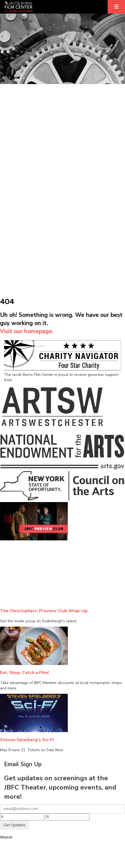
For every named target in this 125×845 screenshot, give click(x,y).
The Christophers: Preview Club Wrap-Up (44, 611)
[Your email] (62, 808)
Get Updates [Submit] (14, 825)
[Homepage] (18, 7)
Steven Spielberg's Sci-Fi (27, 739)
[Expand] (116, 7)
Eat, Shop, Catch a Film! (24, 672)
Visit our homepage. (26, 331)
